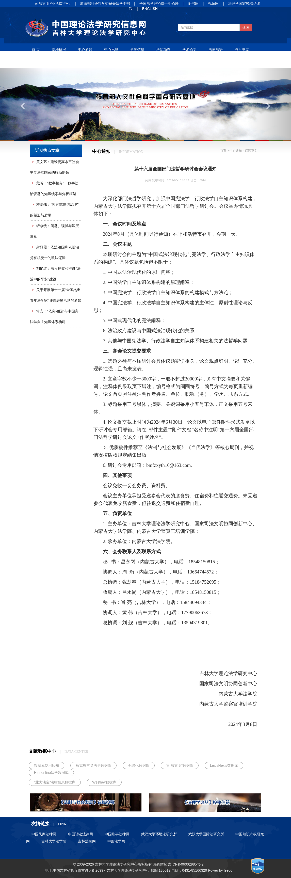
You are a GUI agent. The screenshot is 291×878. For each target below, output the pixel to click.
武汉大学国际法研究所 (206, 834)
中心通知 (85, 49)
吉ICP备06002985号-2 (185, 864)
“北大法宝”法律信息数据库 (54, 782)
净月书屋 (242, 49)
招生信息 (65, 62)
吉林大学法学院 (53, 841)
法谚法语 (215, 49)
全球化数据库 (138, 765)
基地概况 (59, 49)
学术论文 (189, 49)
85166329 (199, 870)
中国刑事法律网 (117, 834)
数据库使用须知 (46, 765)
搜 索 (246, 27)
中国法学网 (116, 841)
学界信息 (137, 49)
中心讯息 (111, 49)
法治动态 (163, 49)
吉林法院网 (87, 841)
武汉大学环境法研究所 (159, 834)
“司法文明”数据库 (179, 765)
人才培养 (39, 62)
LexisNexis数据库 (224, 765)
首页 (223, 150)
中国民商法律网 (43, 834)
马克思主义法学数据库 (93, 765)
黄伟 (148, 180)
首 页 (36, 49)
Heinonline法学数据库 (51, 773)
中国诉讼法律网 (80, 834)
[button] (22, 104)
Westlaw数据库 (104, 782)
